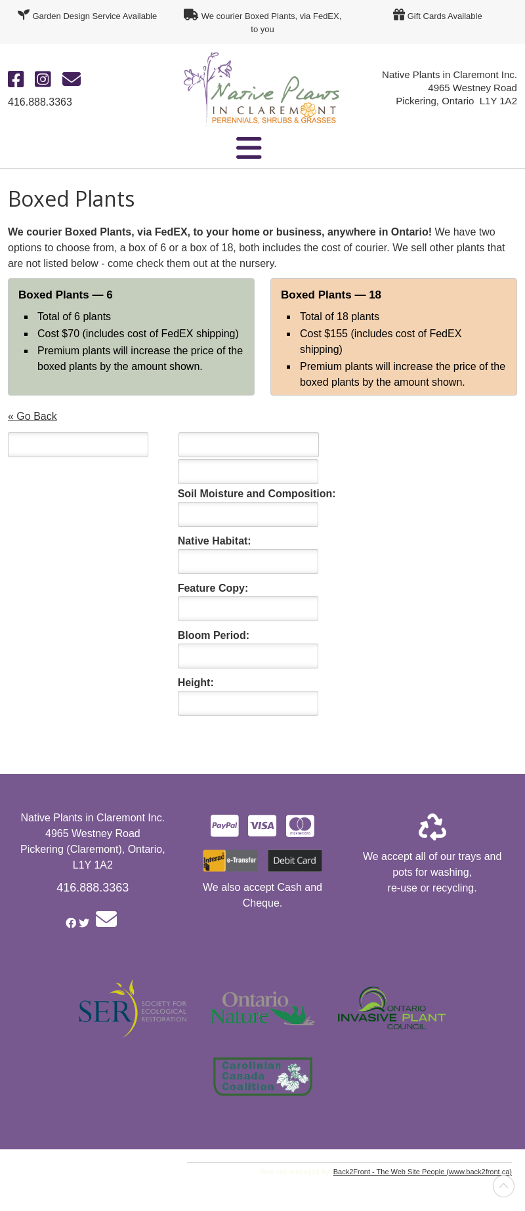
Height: (196, 682)
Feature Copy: (213, 588)
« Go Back (32, 416)
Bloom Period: (213, 635)
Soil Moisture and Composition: (257, 493)
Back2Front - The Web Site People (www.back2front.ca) (422, 1172)
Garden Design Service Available (94, 16)
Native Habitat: (214, 540)
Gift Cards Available (445, 16)
